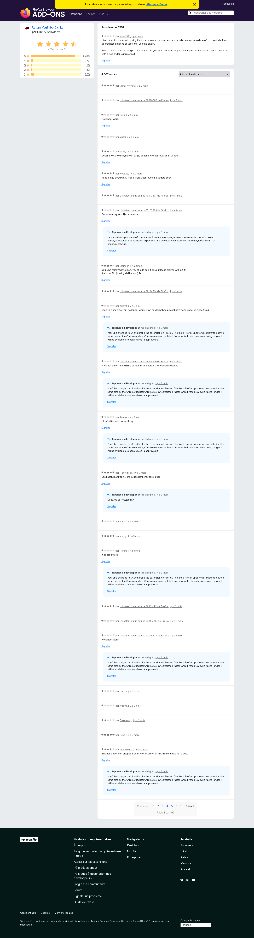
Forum (78, 890)
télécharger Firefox (156, 4)
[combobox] (211, 13)
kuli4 (122, 521)
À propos (80, 845)
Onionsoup (125, 720)
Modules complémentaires (92, 839)
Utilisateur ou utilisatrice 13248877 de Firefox (144, 635)
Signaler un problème (88, 896)
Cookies (45, 912)
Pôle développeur (85, 867)
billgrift (123, 306)
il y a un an (137, 36)
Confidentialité (28, 912)
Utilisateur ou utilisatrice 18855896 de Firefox (144, 621)
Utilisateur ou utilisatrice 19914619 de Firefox (144, 361)
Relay (184, 857)
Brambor (124, 265)
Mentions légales (64, 912)
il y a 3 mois (141, 85)
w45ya (123, 705)
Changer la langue (190, 920)
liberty (123, 536)
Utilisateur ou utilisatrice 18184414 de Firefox (144, 291)
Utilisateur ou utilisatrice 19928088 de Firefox (144, 100)
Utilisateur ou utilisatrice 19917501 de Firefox (144, 195)
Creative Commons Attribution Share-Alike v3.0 (125, 921)
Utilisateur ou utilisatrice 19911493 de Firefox (144, 606)
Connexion (228, 3)
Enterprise (133, 857)
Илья (122, 735)
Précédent (143, 806)
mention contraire (35, 921)
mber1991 (125, 36)
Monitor (185, 863)
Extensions (75, 14)
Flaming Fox (126, 472)
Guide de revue (84, 902)
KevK (122, 151)
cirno (122, 691)
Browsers (186, 845)
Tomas (123, 417)
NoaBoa (124, 173)
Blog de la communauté (89, 884)
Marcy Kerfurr (127, 85)
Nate (122, 115)
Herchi (123, 550)
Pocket (185, 869)
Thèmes (90, 14)
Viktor (123, 137)
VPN (183, 851)
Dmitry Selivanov (48, 32)
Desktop (133, 845)
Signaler (105, 60)
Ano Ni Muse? (127, 749)
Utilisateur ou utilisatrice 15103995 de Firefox (144, 210)
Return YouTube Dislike (48, 27)
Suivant (189, 806)
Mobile (131, 851)
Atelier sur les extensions (90, 861)
